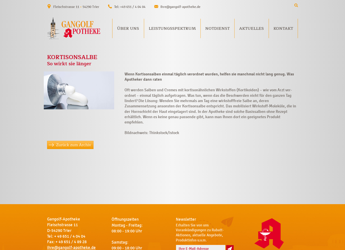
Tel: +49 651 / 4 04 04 (129, 7)
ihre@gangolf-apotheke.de (180, 7)
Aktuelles (251, 28)
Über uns (128, 28)
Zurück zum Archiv (73, 145)
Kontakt (283, 28)
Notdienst (217, 28)
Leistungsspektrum (172, 28)
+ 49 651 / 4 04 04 (69, 236)
